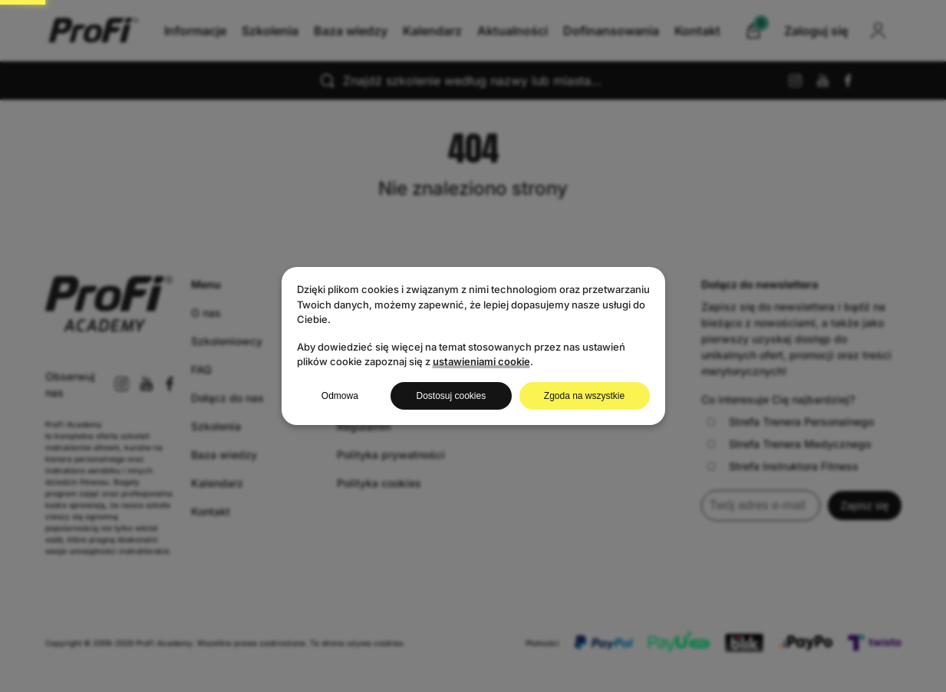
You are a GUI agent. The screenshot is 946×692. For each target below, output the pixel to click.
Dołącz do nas (227, 397)
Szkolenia (326, 30)
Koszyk (355, 341)
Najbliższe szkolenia (390, 369)
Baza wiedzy (406, 30)
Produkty (360, 312)
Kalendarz (488, 30)
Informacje (251, 30)
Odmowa (339, 395)
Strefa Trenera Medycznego (789, 443)
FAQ (201, 369)
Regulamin (364, 426)
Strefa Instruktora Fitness (783, 466)
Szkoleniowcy (226, 341)
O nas (206, 312)
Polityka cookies (379, 482)
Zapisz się (864, 505)
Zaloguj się (365, 397)
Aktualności (568, 30)
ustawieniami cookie (481, 361)
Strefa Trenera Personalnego (790, 421)
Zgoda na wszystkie (584, 395)
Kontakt (642, 30)
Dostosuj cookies (451, 395)
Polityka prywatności (391, 454)
